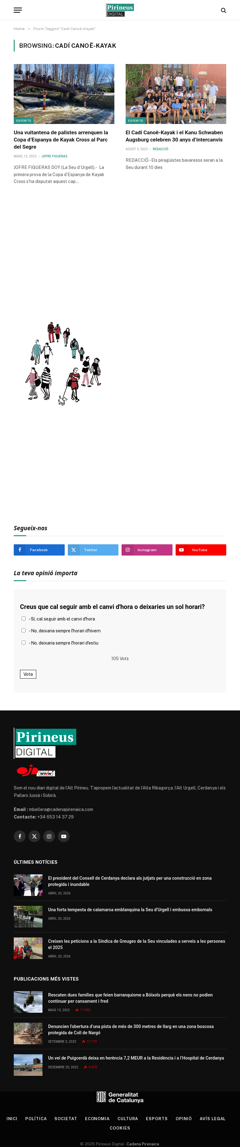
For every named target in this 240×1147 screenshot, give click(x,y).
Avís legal (213, 1118)
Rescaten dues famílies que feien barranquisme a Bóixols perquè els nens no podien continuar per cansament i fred (130, 998)
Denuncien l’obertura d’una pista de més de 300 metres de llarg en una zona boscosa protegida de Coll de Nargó (131, 1029)
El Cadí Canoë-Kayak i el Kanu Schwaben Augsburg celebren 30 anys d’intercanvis (174, 136)
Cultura (128, 1118)
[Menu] (18, 10)
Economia (97, 1118)
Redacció (160, 149)
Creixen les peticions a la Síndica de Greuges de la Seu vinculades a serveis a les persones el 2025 (136, 944)
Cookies (120, 1128)
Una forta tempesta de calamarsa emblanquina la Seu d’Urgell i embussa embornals (130, 909)
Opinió (184, 1118)
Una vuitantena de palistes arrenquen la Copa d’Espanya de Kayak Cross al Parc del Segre (61, 139)
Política (36, 1118)
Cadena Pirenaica (142, 1144)
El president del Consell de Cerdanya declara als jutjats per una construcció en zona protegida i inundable (130, 881)
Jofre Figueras (55, 156)
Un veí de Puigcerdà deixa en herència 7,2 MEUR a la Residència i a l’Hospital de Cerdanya (136, 1058)
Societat (65, 1118)
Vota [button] (28, 674)
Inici (12, 1118)
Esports (23, 120)
